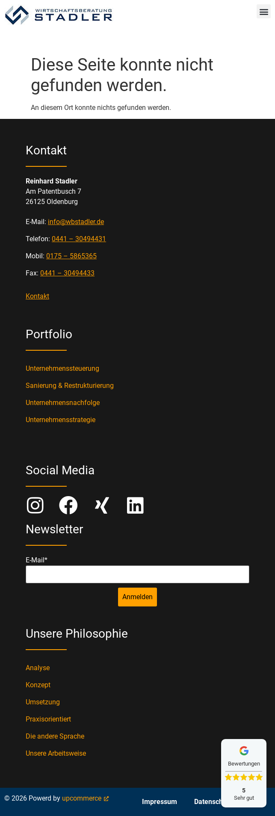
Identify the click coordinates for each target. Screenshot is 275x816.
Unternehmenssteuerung (62, 368)
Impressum (159, 802)
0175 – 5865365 (71, 256)
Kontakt (37, 296)
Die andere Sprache (55, 736)
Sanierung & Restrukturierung (70, 385)
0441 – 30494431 (79, 239)
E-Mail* (36, 560)
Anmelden (137, 597)
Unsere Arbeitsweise (56, 753)
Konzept (38, 685)
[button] (264, 11)
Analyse (38, 668)
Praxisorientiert (48, 719)
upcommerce (81, 798)
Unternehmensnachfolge (63, 403)
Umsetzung (43, 702)
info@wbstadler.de (76, 222)
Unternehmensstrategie (60, 420)
